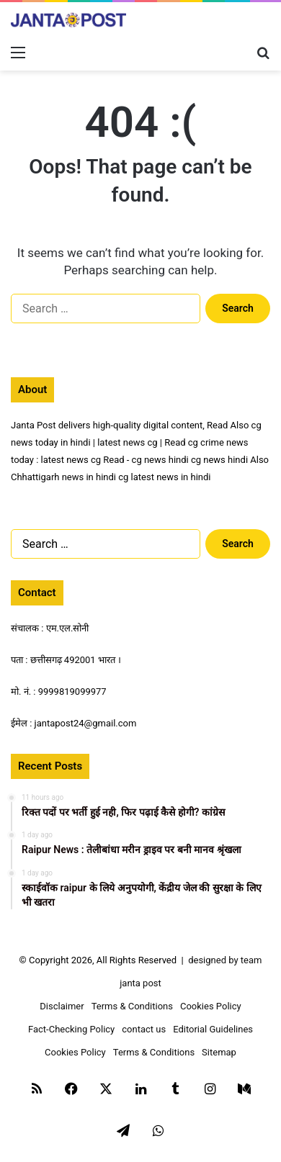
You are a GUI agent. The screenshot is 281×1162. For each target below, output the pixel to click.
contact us (144, 1029)
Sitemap (219, 1052)
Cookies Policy (210, 1006)
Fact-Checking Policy (71, 1029)
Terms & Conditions (132, 1006)
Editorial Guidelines (213, 1029)
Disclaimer (62, 1006)
